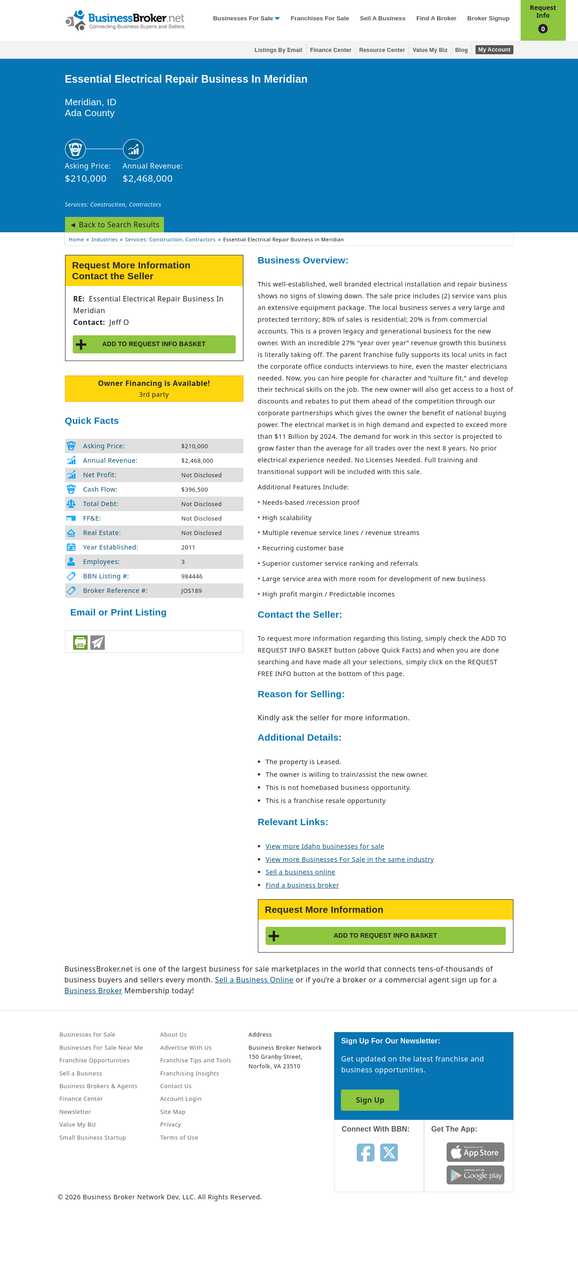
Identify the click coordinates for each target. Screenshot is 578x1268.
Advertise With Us (186, 1047)
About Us (173, 1034)
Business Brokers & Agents (99, 1086)
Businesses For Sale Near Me (101, 1047)
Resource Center (382, 50)
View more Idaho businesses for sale (325, 846)
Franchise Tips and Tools (195, 1060)
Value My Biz (430, 50)
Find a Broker (436, 18)
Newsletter (75, 1112)
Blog (461, 50)
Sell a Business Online (254, 980)
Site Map (173, 1112)
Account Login (181, 1098)
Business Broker (93, 991)
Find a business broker (302, 885)
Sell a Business (383, 18)
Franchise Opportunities (95, 1060)
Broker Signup (488, 18)
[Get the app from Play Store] (476, 1174)
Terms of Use (179, 1137)
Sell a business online (300, 872)
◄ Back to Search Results (115, 225)
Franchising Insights (189, 1073)
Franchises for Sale (320, 18)
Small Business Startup (93, 1137)
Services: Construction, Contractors (113, 204)
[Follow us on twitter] (389, 1152)
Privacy (170, 1124)
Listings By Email (279, 50)
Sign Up (370, 1100)
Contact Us (176, 1086)
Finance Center (331, 50)
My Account (494, 50)
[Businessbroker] (124, 19)
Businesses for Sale (243, 18)
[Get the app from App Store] (476, 1151)
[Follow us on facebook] (365, 1152)
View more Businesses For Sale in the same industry (350, 859)
